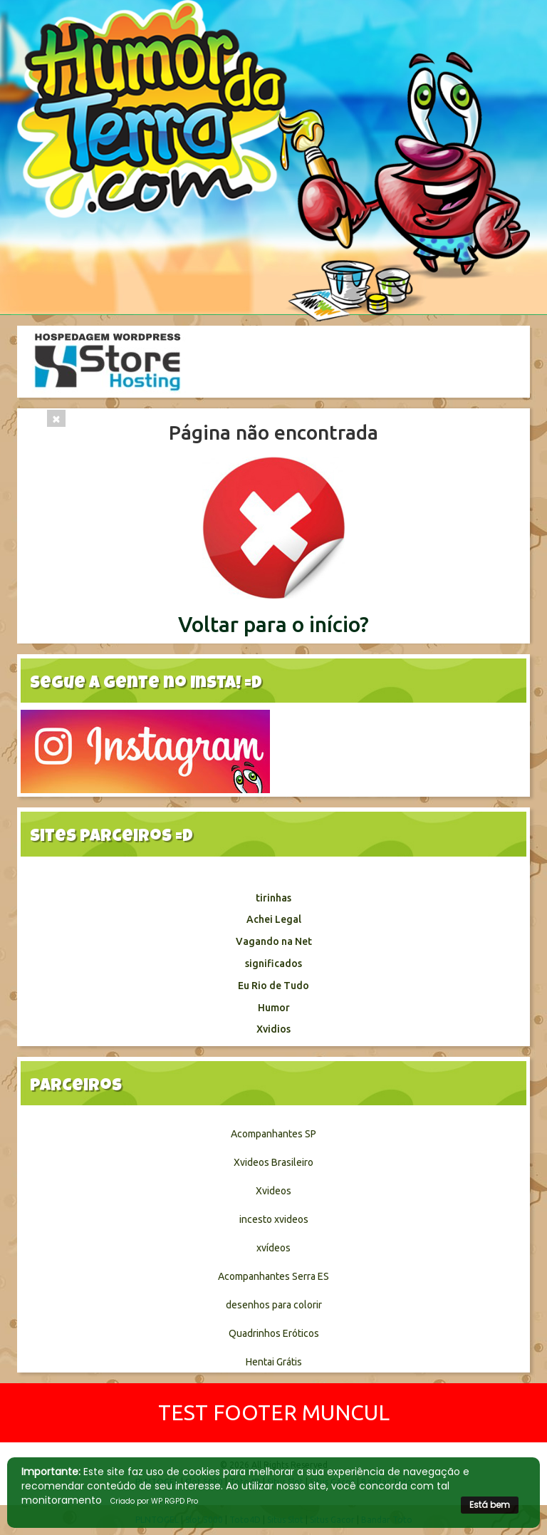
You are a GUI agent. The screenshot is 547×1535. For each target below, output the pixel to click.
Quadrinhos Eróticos (274, 1333)
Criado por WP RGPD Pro (154, 1501)
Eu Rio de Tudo (273, 985)
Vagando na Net (274, 941)
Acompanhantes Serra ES (273, 1276)
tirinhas (273, 898)
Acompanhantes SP (273, 1133)
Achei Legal (273, 919)
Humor (274, 1007)
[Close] (56, 418)
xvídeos (273, 1248)
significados (273, 963)
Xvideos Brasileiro (273, 1162)
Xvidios (273, 1029)
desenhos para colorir (274, 1305)
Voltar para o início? (273, 624)
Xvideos (273, 1191)
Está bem (489, 1505)
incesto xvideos (273, 1219)
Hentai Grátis (274, 1362)
